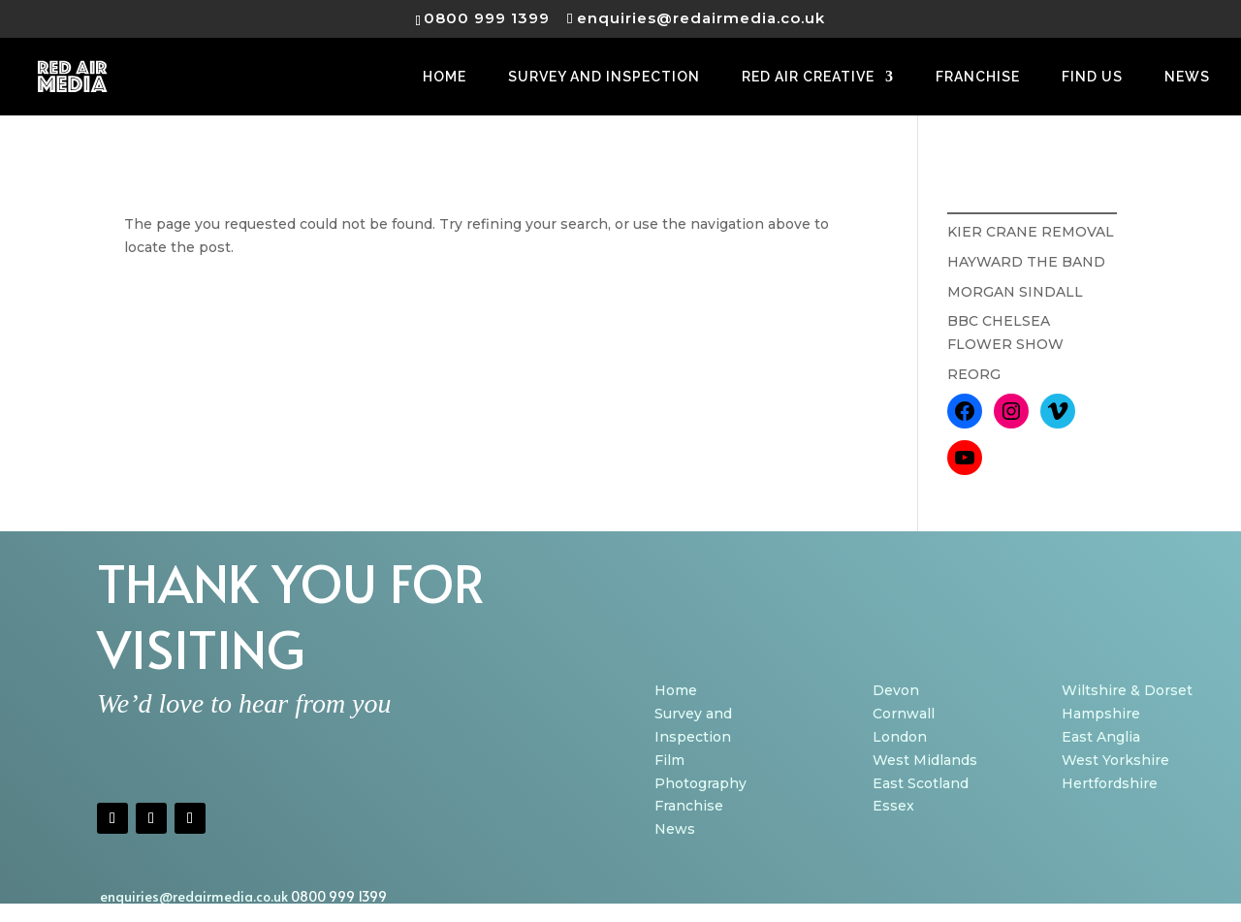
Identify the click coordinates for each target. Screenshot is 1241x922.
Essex (893, 805)
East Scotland (921, 783)
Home (675, 690)
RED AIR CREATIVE (808, 77)
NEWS (1187, 77)
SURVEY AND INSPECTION (604, 77)
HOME (444, 77)
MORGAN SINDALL (1015, 292)
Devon (896, 690)
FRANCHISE (978, 77)
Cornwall (904, 713)
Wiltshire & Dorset (1127, 690)
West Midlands (925, 760)
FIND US (1092, 77)
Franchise (688, 805)
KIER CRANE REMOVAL (1030, 231)
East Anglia (1101, 737)
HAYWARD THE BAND (1026, 261)
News (674, 829)
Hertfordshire (1110, 783)
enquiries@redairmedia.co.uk (195, 896)
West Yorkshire (1115, 760)
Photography (700, 783)
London (900, 737)
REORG (974, 374)
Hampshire (1101, 713)
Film (669, 760)
